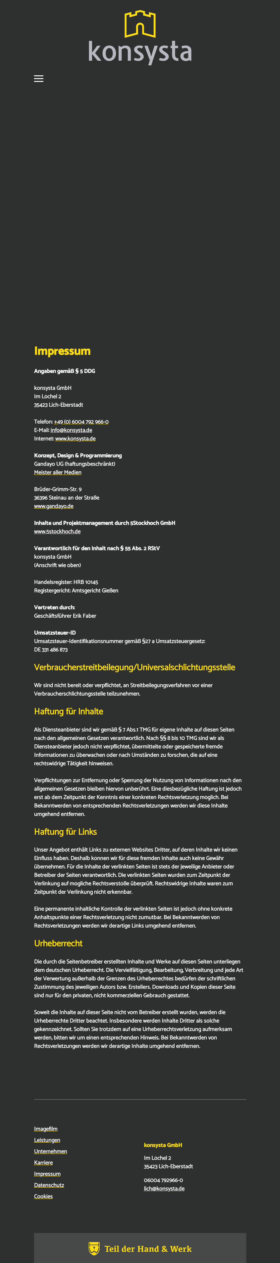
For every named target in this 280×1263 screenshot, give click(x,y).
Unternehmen (50, 1151)
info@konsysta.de (71, 430)
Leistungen (47, 1140)
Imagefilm (45, 1129)
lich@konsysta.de (164, 1189)
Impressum (47, 1174)
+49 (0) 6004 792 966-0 (81, 422)
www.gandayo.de (53, 506)
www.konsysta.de (75, 439)
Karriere (43, 1163)
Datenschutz (49, 1185)
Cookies (43, 1196)
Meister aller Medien (57, 472)
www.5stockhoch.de (57, 531)
